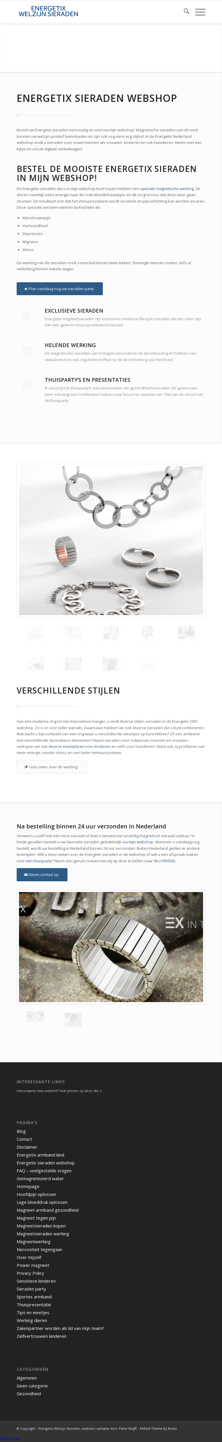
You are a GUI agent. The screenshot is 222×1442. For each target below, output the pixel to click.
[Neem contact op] (42, 874)
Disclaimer (27, 1147)
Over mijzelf (29, 1257)
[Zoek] (183, 12)
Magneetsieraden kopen (41, 1226)
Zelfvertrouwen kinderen (41, 1336)
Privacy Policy (30, 1273)
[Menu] (197, 12)
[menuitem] (183, 12)
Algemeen (27, 1378)
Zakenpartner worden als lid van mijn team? (60, 1328)
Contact (24, 1139)
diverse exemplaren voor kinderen (79, 746)
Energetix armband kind (40, 1155)
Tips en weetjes (33, 1312)
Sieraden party (31, 1289)
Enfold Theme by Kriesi (158, 1428)
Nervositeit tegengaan (39, 1249)
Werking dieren (32, 1320)
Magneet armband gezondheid (48, 1210)
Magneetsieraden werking (43, 1234)
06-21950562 (164, 860)
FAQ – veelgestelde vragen (44, 1170)
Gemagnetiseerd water (40, 1178)
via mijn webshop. (138, 841)
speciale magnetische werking (167, 188)
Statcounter (10, 1438)
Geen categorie (32, 1386)
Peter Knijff (127, 1428)
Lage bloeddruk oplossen (42, 1202)
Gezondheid (29, 1393)
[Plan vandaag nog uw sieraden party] (60, 288)
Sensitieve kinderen (36, 1281)
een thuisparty (39, 860)
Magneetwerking (34, 1241)
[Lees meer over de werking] (51, 767)
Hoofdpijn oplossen (36, 1194)
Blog (21, 1131)
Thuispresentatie (34, 1304)
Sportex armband (34, 1297)
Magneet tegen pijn (36, 1218)
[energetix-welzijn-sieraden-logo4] (92, 12)
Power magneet (33, 1265)
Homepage (28, 1186)
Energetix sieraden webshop (46, 1163)
